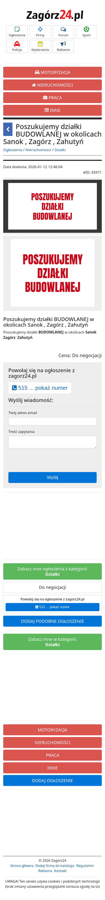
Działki (60, 149)
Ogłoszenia (17, 32)
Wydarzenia (40, 46)
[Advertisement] (52, 526)
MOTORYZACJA (52, 72)
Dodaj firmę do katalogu (54, 865)
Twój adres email (22, 412)
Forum (63, 32)
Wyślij (52, 477)
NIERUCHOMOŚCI (52, 85)
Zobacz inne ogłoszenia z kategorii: (53, 571)
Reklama (63, 46)
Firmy (40, 32)
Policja (17, 46)
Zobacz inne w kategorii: (52, 641)
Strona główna (21, 865)
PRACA (52, 98)
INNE (52, 110)
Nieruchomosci (38, 149)
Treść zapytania (21, 431)
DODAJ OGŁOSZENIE (52, 780)
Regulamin (85, 865)
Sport (86, 32)
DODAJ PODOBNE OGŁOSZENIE (52, 621)
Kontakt (60, 870)
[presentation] (51, 460)
